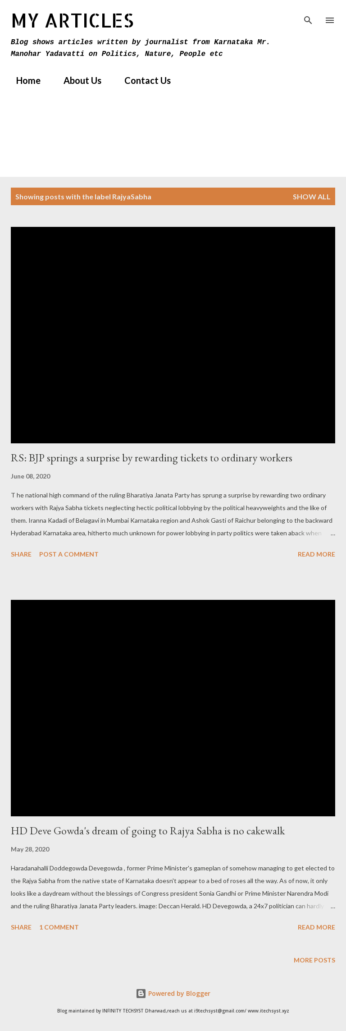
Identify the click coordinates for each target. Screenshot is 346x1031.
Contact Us (142, 80)
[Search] (308, 16)
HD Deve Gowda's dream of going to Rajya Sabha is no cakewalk (148, 831)
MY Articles (72, 20)
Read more (316, 554)
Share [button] (21, 554)
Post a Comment (69, 554)
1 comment (59, 927)
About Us (77, 80)
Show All (312, 196)
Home (23, 80)
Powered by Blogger (173, 993)
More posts (314, 960)
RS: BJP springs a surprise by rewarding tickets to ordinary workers (151, 458)
